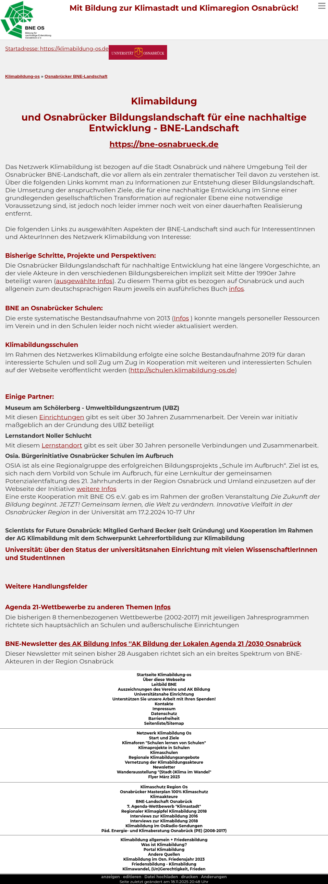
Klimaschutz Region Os (164, 786)
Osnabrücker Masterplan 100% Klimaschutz (164, 791)
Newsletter (164, 767)
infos (236, 289)
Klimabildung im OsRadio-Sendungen (164, 825)
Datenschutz (164, 713)
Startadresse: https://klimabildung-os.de (57, 49)
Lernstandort (62, 445)
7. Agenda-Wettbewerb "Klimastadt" (164, 806)
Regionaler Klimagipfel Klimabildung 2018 (164, 811)
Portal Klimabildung (163, 849)
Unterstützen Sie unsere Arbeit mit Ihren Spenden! (163, 699)
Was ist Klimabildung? (164, 844)
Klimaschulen (164, 752)
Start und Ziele (164, 737)
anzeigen (110, 876)
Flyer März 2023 (164, 776)
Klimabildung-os (22, 76)
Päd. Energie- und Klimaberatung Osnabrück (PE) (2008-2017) (163, 830)
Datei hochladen (161, 876)
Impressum (164, 708)
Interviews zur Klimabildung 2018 (164, 820)
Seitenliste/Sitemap (164, 723)
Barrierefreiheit (163, 718)
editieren (132, 876)
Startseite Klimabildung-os (164, 674)
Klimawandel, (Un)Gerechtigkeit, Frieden (164, 868)
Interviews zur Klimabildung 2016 (164, 816)
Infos (181, 318)
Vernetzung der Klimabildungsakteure (164, 762)
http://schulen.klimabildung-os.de (182, 370)
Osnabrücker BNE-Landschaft (76, 76)
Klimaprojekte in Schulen (163, 747)
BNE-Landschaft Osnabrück (164, 801)
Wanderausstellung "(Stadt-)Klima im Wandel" (164, 772)
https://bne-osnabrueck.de (164, 144)
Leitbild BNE (164, 684)
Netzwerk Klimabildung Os (164, 733)
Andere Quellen (164, 854)
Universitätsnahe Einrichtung (164, 694)
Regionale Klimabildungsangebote (163, 757)
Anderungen (214, 876)
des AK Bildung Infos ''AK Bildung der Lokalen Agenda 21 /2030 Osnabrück (180, 644)
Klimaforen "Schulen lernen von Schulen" (164, 742)
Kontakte (164, 703)
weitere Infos (96, 489)
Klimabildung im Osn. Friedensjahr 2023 (164, 859)
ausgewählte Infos (84, 281)
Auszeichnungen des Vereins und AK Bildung (164, 689)
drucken (189, 876)
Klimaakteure (164, 796)
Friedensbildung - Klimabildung (164, 864)
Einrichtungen (61, 417)
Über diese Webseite (164, 679)
